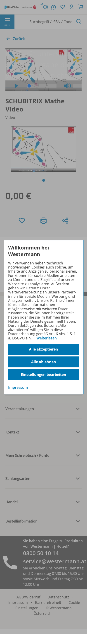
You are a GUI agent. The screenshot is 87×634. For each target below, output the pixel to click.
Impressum (18, 387)
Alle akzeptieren (43, 349)
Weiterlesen (46, 338)
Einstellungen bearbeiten (43, 374)
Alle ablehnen (43, 361)
